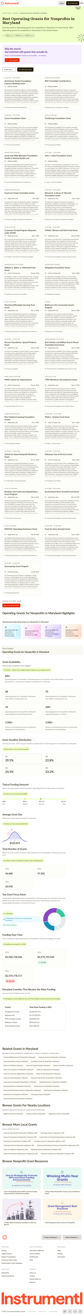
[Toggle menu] (81, 3)
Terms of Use (42, 1311)
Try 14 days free (73, 3)
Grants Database (72, 1237)
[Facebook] (65, 1311)
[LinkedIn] (80, 1311)
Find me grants (12, 60)
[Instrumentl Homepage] (10, 3)
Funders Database (51, 1237)
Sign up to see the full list (11, 605)
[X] (70, 1311)
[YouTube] (75, 1311)
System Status (53, 1311)
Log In (62, 3)
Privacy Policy (32, 1311)
